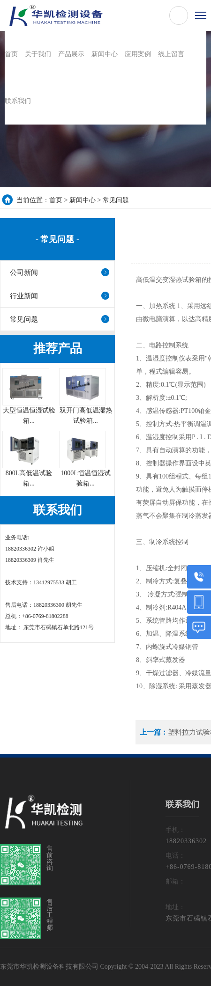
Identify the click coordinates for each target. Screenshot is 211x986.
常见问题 (116, 200)
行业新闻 (24, 296)
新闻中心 (82, 200)
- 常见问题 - (57, 239)
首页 (55, 200)
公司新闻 (24, 272)
